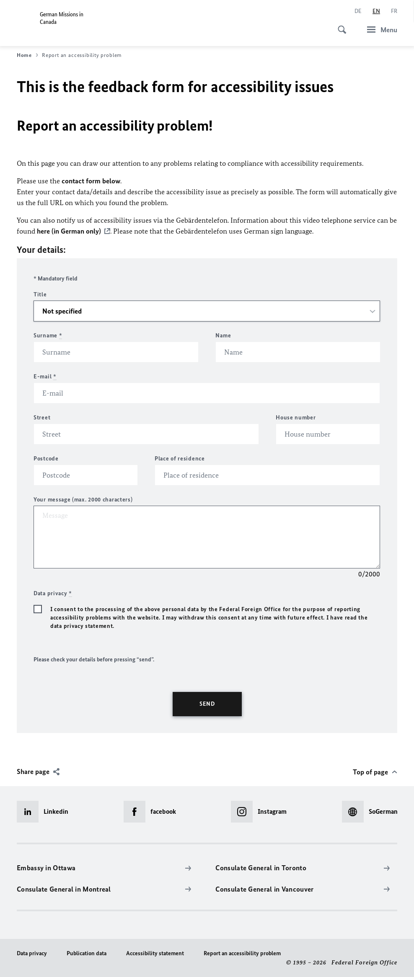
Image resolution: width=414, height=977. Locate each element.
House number (296, 417)
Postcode (46, 458)
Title (40, 294)
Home (27, 55)
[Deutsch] (358, 11)
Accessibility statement (155, 952)
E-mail (45, 376)
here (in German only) (69, 231)
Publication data (86, 952)
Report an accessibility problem (242, 952)
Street (42, 417)
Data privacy (32, 952)
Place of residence (180, 458)
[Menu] (379, 29)
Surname (48, 335)
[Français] (394, 11)
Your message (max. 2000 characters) (83, 499)
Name (223, 335)
